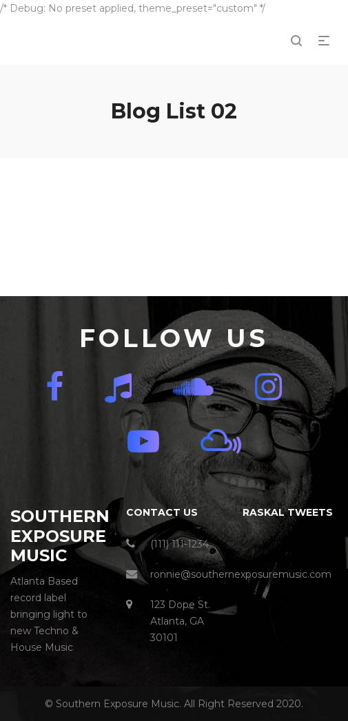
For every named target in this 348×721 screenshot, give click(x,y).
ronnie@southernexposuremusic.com (240, 574)
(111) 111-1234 (179, 544)
